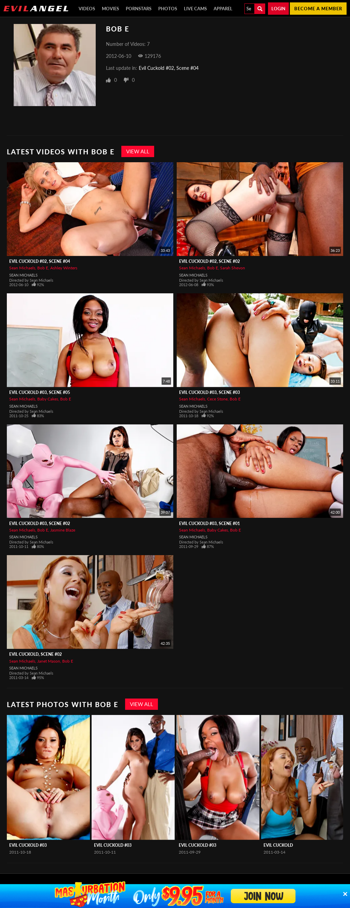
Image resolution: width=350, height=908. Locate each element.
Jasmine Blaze (62, 530)
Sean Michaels (22, 267)
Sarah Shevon (232, 267)
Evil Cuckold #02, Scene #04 (169, 68)
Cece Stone (217, 398)
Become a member (318, 8)
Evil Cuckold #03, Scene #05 (39, 392)
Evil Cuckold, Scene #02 (35, 654)
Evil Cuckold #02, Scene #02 (209, 261)
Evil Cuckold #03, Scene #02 (39, 523)
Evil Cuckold (278, 845)
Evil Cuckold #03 (28, 845)
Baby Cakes (47, 398)
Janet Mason (48, 661)
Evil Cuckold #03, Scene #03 (209, 392)
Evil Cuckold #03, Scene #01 (209, 523)
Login (278, 8)
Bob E (42, 267)
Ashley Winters (63, 267)
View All (137, 151)
